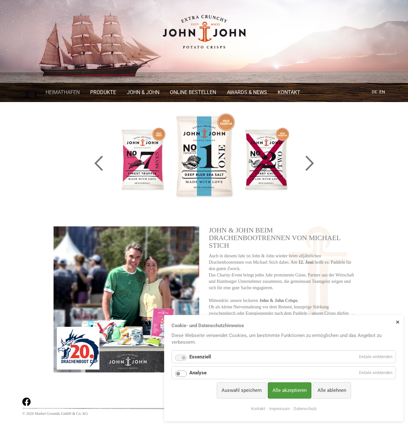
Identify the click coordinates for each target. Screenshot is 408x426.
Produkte (103, 92)
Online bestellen (193, 92)
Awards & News (247, 92)
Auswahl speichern (242, 390)
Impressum (279, 408)
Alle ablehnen (331, 390)
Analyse (198, 373)
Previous (98, 163)
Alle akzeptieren (290, 390)
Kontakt (289, 92)
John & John (143, 92)
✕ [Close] (398, 322)
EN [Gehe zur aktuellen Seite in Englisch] (382, 91)
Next (309, 163)
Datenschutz (305, 408)
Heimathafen (63, 92)
